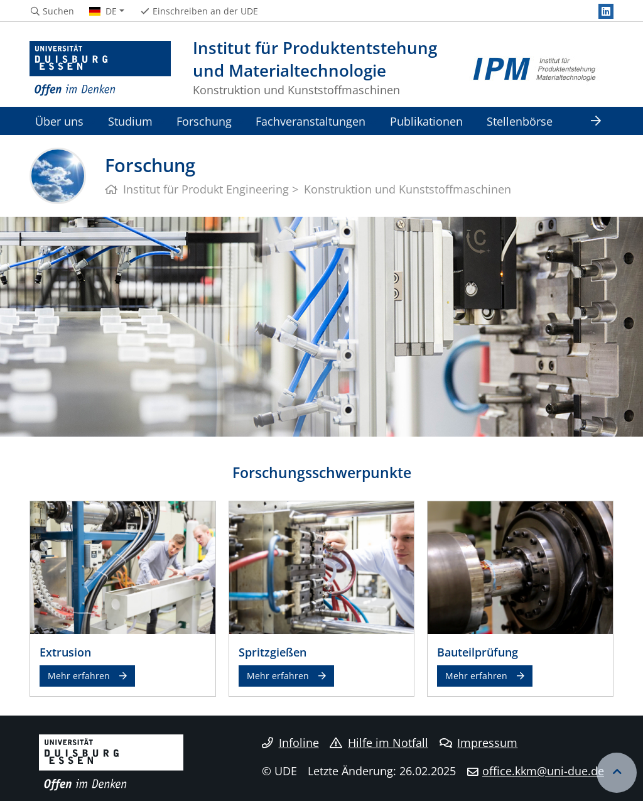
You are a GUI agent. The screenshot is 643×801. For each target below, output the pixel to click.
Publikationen (426, 121)
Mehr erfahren (79, 676)
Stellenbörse (520, 121)
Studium (130, 121)
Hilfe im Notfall (379, 742)
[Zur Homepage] (100, 69)
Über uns (59, 121)
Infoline (290, 742)
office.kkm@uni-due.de (543, 770)
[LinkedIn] (605, 11)
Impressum (479, 742)
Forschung (204, 121)
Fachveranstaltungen (310, 121)
